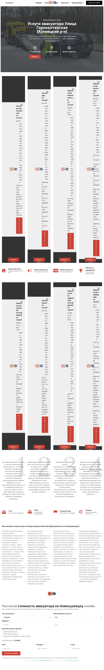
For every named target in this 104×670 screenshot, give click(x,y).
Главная (38, 3)
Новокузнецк (77, 3)
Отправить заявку (12, 657)
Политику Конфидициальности (45, 664)
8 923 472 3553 (94, 3)
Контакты (65, 3)
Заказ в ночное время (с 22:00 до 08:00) (17, 639)
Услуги (47, 3)
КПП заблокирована (11, 637)
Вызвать (34, 56)
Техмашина (11, 3)
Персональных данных (73, 664)
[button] (13, 170)
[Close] (21, 105)
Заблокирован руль (10, 635)
